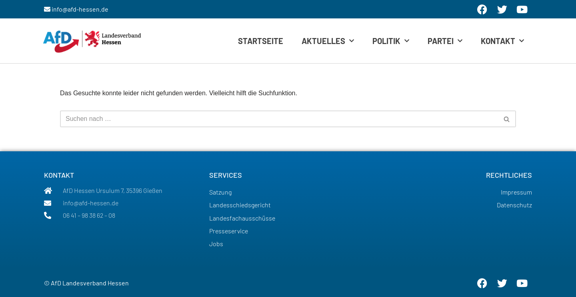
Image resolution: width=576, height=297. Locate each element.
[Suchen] (279, 118)
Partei (445, 41)
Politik (390, 41)
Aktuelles (328, 41)
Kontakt (502, 41)
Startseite (260, 41)
